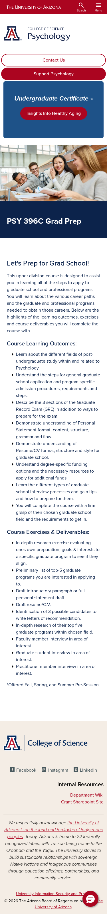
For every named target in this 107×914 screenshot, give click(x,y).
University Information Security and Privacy (53, 893)
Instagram (58, 770)
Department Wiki (87, 795)
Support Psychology (54, 74)
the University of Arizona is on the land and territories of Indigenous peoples (53, 830)
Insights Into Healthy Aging (54, 113)
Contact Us (54, 60)
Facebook (26, 770)
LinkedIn (88, 770)
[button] (90, 899)
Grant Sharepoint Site (82, 802)
